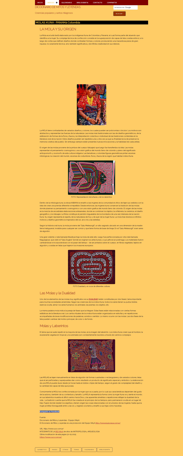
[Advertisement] (91, 64)
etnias (65, 449)
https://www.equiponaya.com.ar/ (108, 423)
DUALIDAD (93, 299)
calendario (89, 449)
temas (76, 449)
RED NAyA (59, 432)
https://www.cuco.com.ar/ (54, 429)
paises (54, 449)
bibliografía (104, 449)
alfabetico (42, 449)
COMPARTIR (112, 3)
